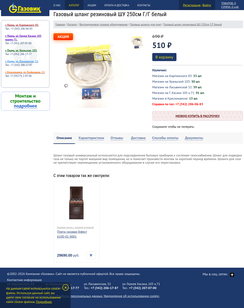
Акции (92, 5)
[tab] (64, 138)
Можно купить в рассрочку (198, 116)
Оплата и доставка (116, 5)
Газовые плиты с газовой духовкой (75, 227)
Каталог (74, 5)
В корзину (164, 57)
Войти (206, 5)
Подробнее (44, 302)
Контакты (143, 5)
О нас (57, 5)
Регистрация (191, 5)
